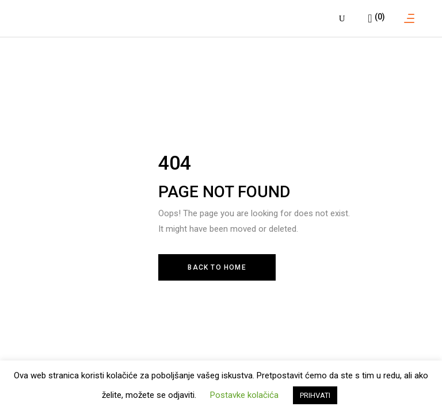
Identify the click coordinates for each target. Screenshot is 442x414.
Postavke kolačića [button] (244, 395)
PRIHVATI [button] (315, 395)
